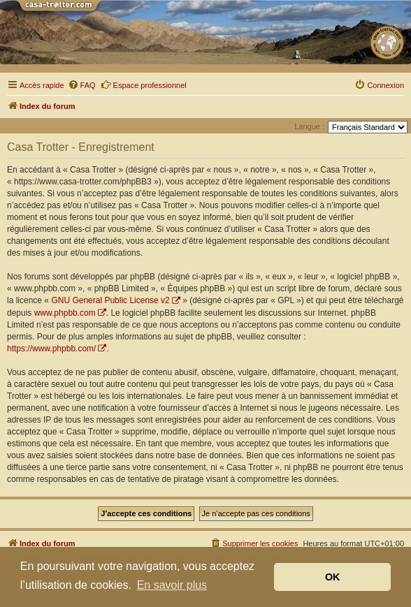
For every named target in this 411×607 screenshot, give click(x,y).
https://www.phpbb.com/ (51, 348)
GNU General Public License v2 (110, 300)
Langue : (309, 126)
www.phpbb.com (65, 313)
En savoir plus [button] (172, 585)
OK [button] (332, 577)
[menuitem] (82, 85)
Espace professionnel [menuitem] (144, 84)
